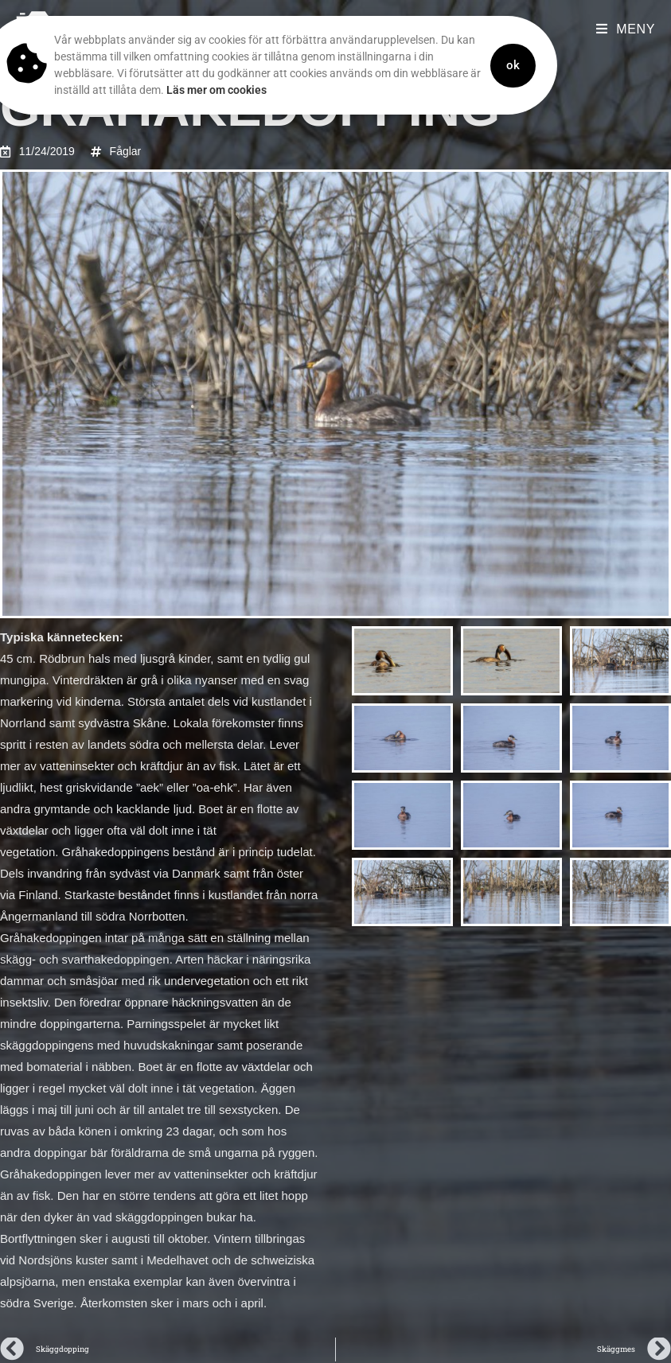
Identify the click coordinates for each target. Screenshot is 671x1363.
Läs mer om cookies (176, 90)
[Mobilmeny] (625, 29)
